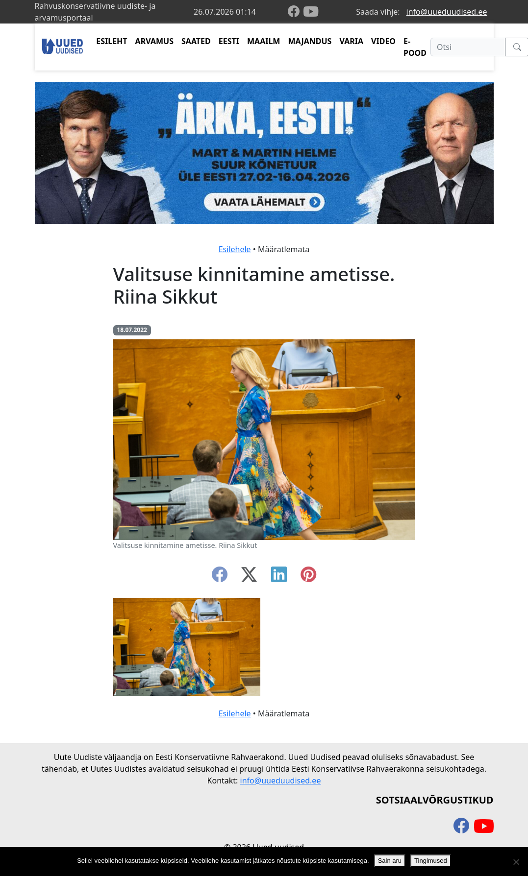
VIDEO (383, 41)
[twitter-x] (249, 577)
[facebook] (295, 12)
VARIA (351, 41)
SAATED (196, 41)
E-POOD (415, 47)
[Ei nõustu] (516, 862)
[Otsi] (467, 47)
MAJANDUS (309, 41)
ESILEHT (111, 41)
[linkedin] (279, 577)
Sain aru (390, 860)
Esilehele (235, 249)
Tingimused (430, 860)
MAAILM (263, 41)
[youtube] (310, 12)
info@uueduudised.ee (446, 11)
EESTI (229, 41)
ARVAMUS (154, 41)
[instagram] (308, 577)
